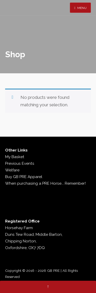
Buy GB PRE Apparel (23, 176)
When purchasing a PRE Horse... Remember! (45, 183)
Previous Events (19, 163)
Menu (80, 8)
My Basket (14, 157)
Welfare (12, 170)
